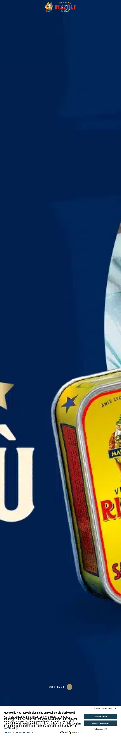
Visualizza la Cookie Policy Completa (19, 732)
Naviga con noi (61, 674)
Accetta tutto (100, 717)
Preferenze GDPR (100, 729)
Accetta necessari (100, 723)
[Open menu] (116, 7)
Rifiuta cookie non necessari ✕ (105, 708)
